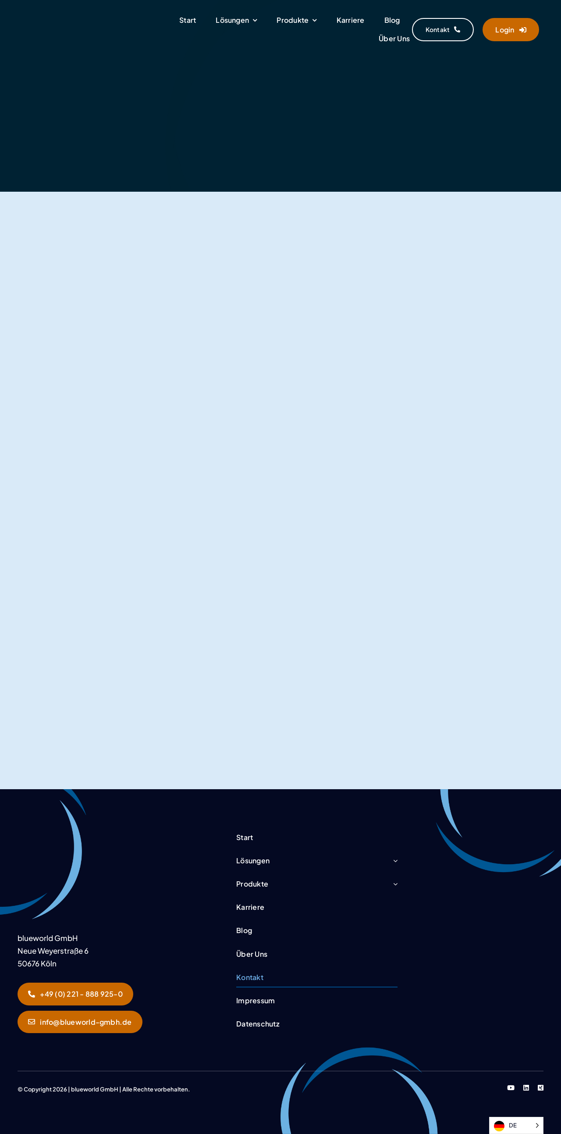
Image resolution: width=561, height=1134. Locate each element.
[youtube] (511, 1087)
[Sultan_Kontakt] (66, 832)
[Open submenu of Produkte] (395, 884)
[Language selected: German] (516, 1125)
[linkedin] (526, 1087)
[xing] (540, 1087)
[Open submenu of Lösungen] (395, 861)
